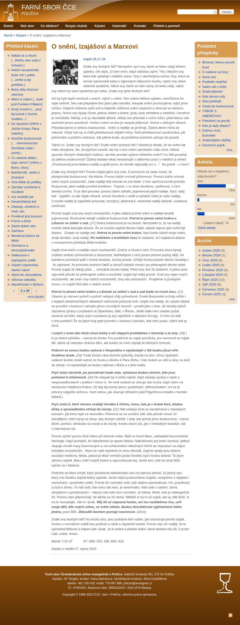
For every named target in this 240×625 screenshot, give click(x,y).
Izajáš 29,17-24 (94, 59)
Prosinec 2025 (212, 270)
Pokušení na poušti (216, 121)
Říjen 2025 (210, 280)
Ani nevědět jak (22, 197)
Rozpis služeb (76, 26)
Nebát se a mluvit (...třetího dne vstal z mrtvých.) (26, 60)
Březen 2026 (211, 255)
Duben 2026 (211, 250)
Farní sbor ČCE (49, 7)
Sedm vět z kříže (214, 87)
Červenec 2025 (213, 289)
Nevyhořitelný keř (23, 201)
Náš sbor (27, 26)
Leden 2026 (211, 265)
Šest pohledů (211, 101)
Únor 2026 (210, 260)
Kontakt (140, 26)
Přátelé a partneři (167, 26)
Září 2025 (209, 284)
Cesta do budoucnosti (218, 106)
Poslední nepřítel (214, 82)
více (232, 299)
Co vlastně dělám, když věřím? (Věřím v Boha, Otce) (26, 162)
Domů (8, 26)
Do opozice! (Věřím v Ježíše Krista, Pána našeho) (26, 128)
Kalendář (119, 26)
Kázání (99, 26)
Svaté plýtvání (212, 91)
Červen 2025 (211, 294)
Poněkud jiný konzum (26, 216)
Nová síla (209, 77)
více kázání (36, 297)
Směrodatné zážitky (216, 140)
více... (230, 150)
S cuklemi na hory (215, 72)
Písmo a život (21, 221)
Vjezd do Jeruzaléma (26, 275)
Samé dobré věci (23, 226)
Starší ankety (207, 228)
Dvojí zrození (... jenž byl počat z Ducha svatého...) (26, 114)
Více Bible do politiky (26, 182)
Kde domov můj (213, 96)
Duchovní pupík (213, 145)
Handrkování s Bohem (27, 284)
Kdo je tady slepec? (216, 126)
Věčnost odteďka (23, 280)
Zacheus (17, 231)
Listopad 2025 (212, 275)
